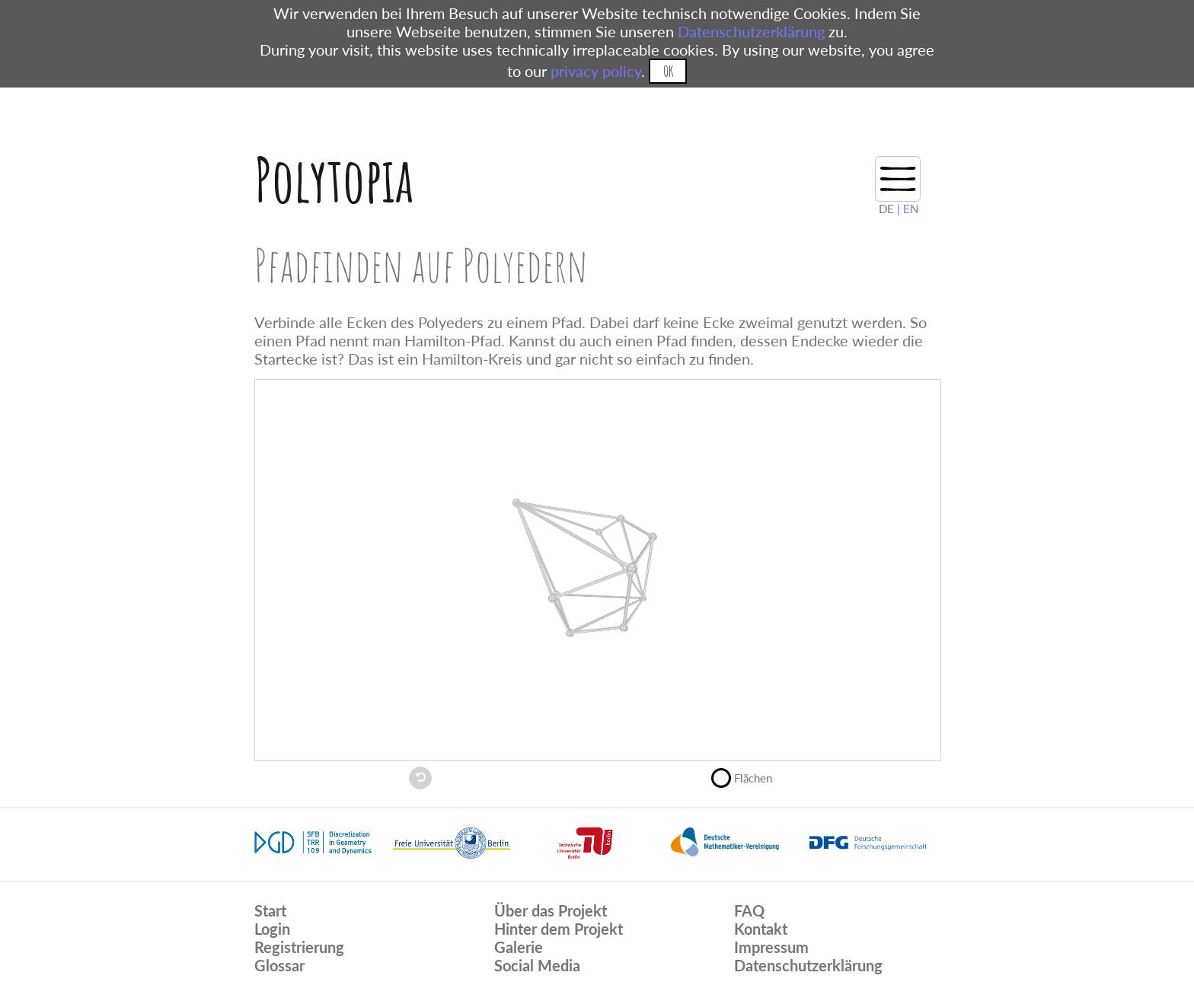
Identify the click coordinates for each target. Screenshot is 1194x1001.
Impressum (771, 947)
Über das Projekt (550, 910)
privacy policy (596, 71)
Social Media (537, 965)
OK (668, 71)
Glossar (279, 965)
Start (270, 910)
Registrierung (299, 947)
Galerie (518, 947)
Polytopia (333, 179)
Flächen (748, 776)
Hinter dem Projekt (558, 929)
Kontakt (760, 929)
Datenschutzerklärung (751, 31)
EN (910, 208)
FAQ (749, 910)
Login (272, 929)
